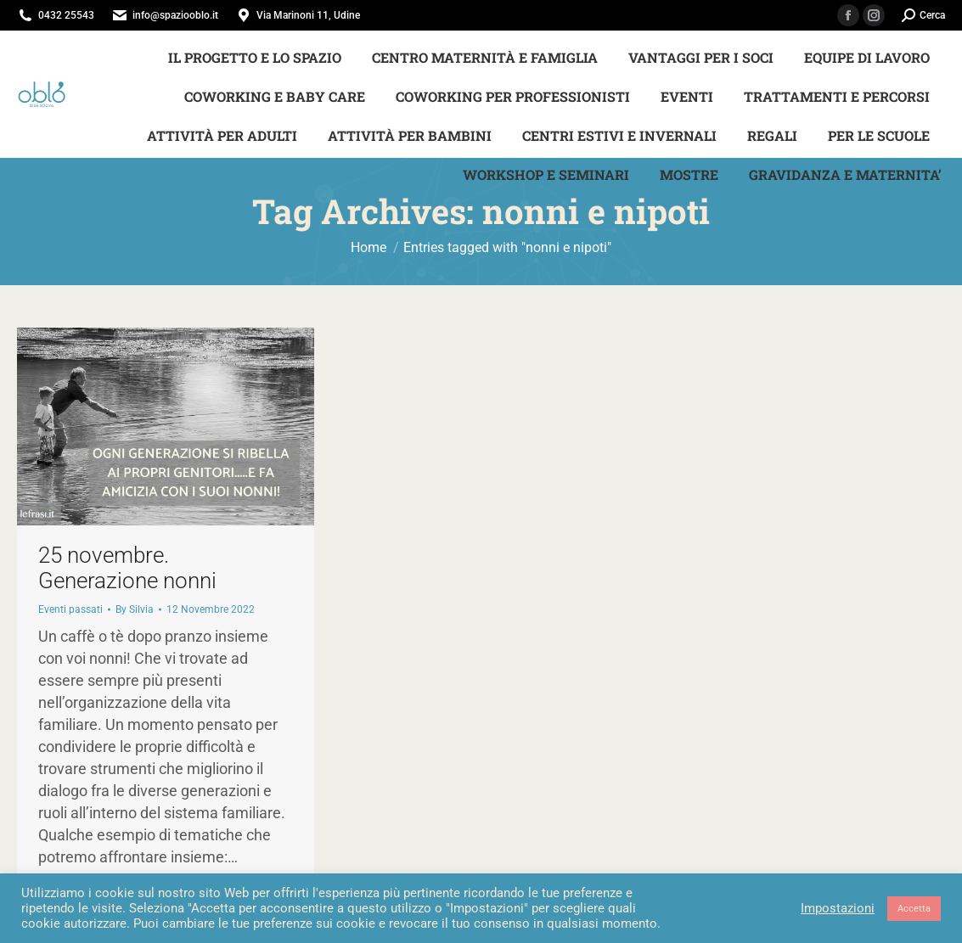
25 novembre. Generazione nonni (127, 567)
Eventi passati (70, 609)
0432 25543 (66, 15)
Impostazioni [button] (838, 908)
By (134, 609)
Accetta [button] (914, 908)
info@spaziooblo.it (175, 15)
